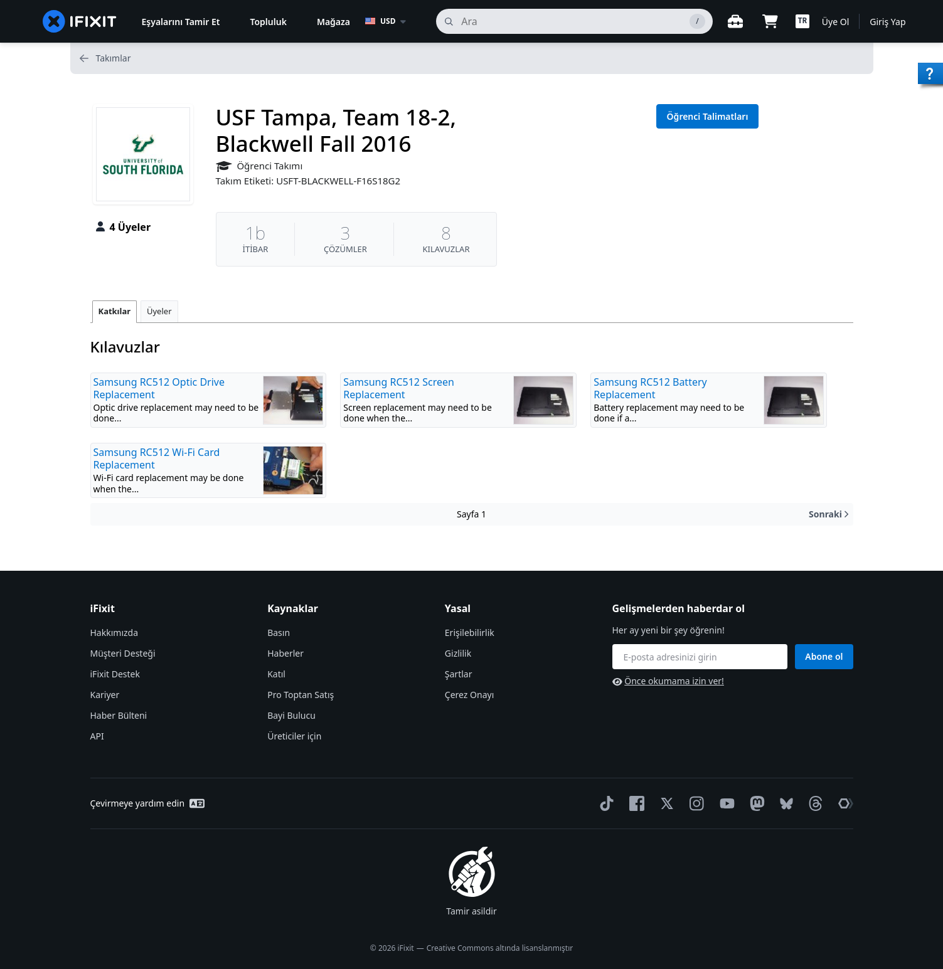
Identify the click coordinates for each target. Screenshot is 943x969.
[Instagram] (695, 803)
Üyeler (159, 311)
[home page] (80, 21)
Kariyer (105, 695)
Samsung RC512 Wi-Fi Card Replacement (156, 458)
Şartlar (458, 674)
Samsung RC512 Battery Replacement (650, 388)
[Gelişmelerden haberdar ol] (700, 656)
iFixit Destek (115, 674)
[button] (802, 21)
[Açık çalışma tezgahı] (735, 21)
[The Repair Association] (843, 803)
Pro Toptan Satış (300, 695)
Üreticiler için (294, 736)
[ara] (574, 21)
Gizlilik (458, 653)
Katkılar (115, 311)
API (97, 736)
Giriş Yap (887, 22)
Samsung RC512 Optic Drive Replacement (159, 388)
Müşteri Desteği (123, 653)
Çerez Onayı (469, 695)
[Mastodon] (755, 803)
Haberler (285, 653)
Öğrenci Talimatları (708, 116)
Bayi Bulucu (291, 715)
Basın (278, 632)
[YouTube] (725, 803)
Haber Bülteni (118, 715)
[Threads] (813, 803)
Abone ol (824, 656)
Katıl (276, 674)
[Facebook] (634, 803)
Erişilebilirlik (469, 632)
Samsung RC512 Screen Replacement (398, 388)
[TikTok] (604, 803)
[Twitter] (664, 803)
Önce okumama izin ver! (668, 681)
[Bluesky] (784, 803)
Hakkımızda (114, 632)
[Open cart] (770, 21)
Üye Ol (835, 22)
